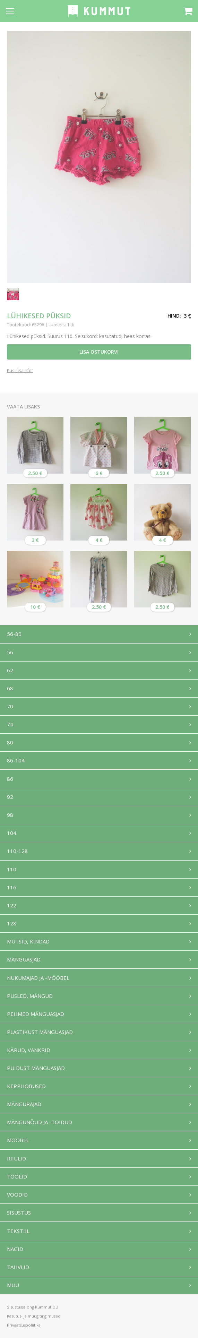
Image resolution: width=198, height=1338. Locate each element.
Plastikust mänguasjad (40, 1031)
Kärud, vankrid (28, 1049)
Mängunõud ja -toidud (39, 1122)
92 (10, 796)
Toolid (17, 1176)
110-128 (17, 850)
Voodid (17, 1194)
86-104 (16, 760)
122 (11, 905)
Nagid (15, 1248)
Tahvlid (18, 1266)
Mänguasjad (24, 959)
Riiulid (16, 1158)
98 (10, 814)
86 (10, 778)
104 (11, 832)
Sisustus (19, 1212)
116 (11, 887)
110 (11, 869)
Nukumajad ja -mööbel (38, 977)
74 (10, 724)
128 (11, 923)
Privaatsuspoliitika (24, 1325)
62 (10, 670)
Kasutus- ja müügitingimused (33, 1316)
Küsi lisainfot (20, 370)
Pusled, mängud (30, 995)
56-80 (14, 633)
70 (10, 706)
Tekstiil (18, 1230)
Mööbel (18, 1140)
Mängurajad (24, 1103)
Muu (13, 1284)
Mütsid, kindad (28, 941)
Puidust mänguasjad (36, 1067)
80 (10, 742)
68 (10, 688)
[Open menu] (10, 11)
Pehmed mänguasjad (35, 1013)
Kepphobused (26, 1085)
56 (10, 652)
